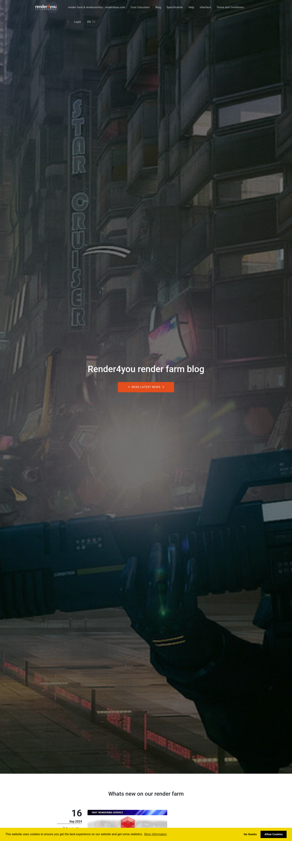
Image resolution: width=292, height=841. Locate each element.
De (94, 21)
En (89, 21)
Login (77, 22)
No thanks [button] (250, 834)
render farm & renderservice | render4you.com (96, 7)
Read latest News (146, 387)
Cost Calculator (140, 7)
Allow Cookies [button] (273, 834)
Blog (158, 7)
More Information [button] (155, 834)
